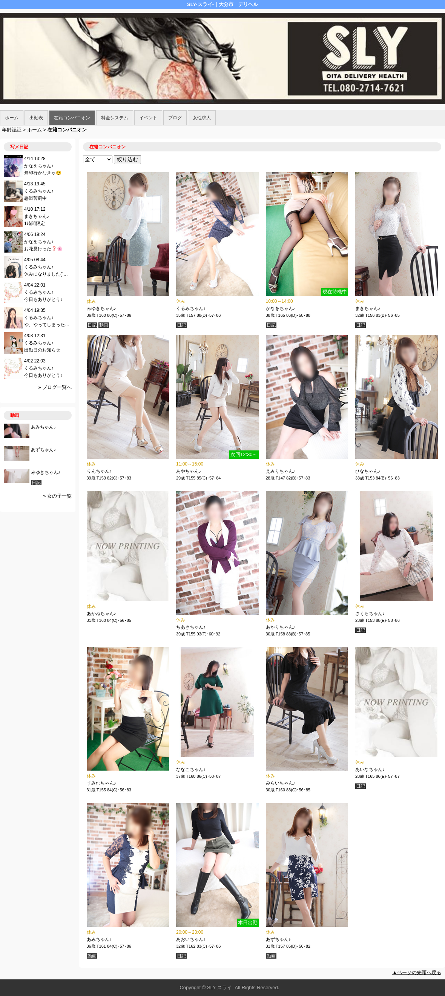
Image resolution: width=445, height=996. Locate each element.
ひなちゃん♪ (367, 471)
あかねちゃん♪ (101, 613)
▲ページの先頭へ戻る (416, 972)
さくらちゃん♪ (370, 613)
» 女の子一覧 (57, 496)
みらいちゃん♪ (280, 783)
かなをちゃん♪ (280, 308)
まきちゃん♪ (367, 308)
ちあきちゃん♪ (191, 627)
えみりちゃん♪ (280, 471)
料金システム (114, 117)
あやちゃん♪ (188, 471)
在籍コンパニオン (72, 117)
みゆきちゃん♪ (101, 308)
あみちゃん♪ (99, 939)
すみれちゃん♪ (101, 783)
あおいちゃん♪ (191, 939)
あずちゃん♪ (278, 939)
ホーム (11, 117)
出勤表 (36, 117)
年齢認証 (11, 130)
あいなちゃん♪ (370, 769)
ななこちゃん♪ (191, 769)
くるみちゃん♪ (191, 308)
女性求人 (202, 117)
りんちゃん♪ (99, 471)
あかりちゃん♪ (280, 627)
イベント (148, 117)
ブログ (175, 117)
